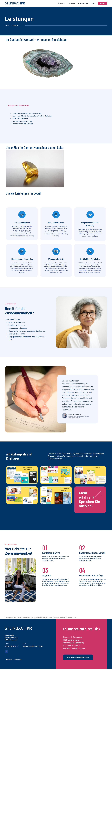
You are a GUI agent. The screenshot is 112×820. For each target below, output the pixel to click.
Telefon (7, 644)
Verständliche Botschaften (90, 259)
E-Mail (24, 644)
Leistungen (71, 3)
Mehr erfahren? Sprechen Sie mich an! (89, 499)
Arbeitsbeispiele (83, 3)
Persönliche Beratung (22, 222)
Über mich (61, 3)
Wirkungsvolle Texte (56, 259)
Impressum (9, 659)
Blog (93, 3)
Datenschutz (18, 659)
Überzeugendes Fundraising (22, 259)
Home (7, 25)
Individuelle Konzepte (56, 222)
